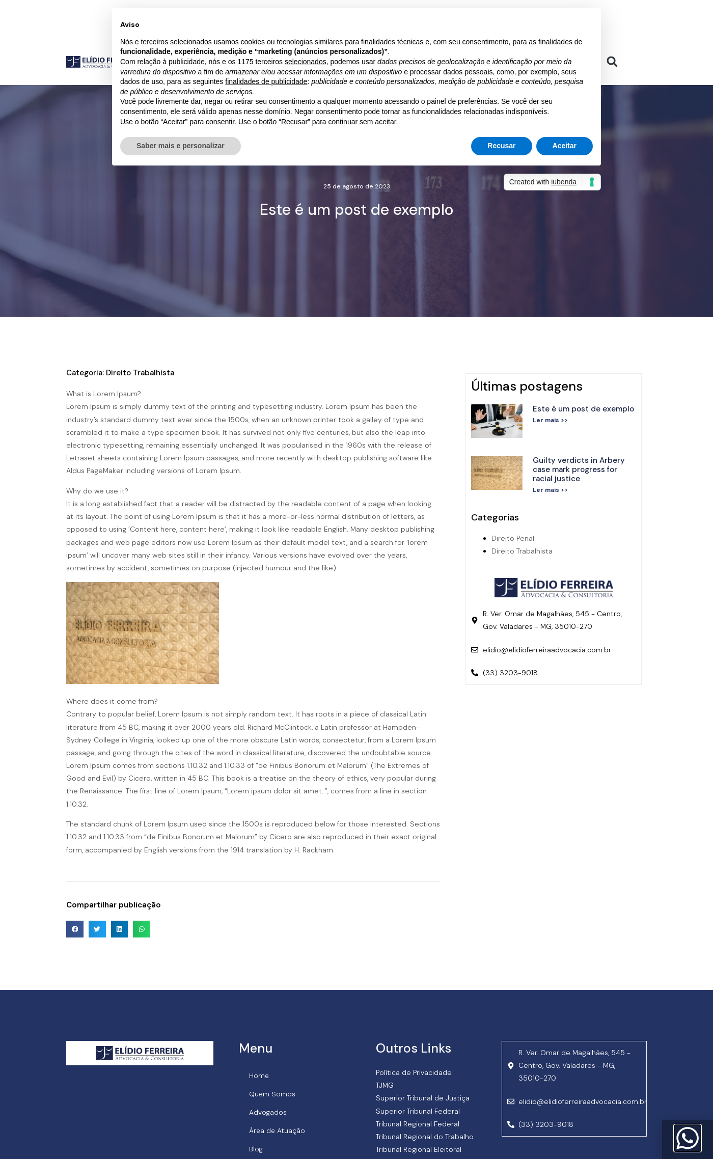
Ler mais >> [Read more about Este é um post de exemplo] (550, 420)
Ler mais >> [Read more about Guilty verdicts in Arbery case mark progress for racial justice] (550, 490)
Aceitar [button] (565, 146)
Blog (256, 1148)
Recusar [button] (501, 146)
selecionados (305, 62)
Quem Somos (272, 1093)
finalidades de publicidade (266, 81)
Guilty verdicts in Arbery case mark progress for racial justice (579, 469)
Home (259, 1075)
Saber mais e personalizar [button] (180, 146)
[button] (612, 61)
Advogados (268, 1112)
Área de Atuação (277, 1130)
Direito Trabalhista (140, 373)
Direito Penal (512, 538)
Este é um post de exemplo (583, 409)
